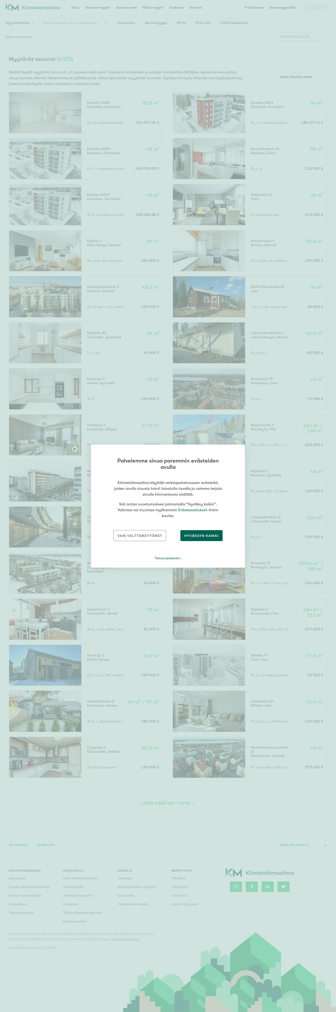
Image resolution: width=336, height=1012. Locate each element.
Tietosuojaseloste (167, 558)
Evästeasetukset (192, 510)
